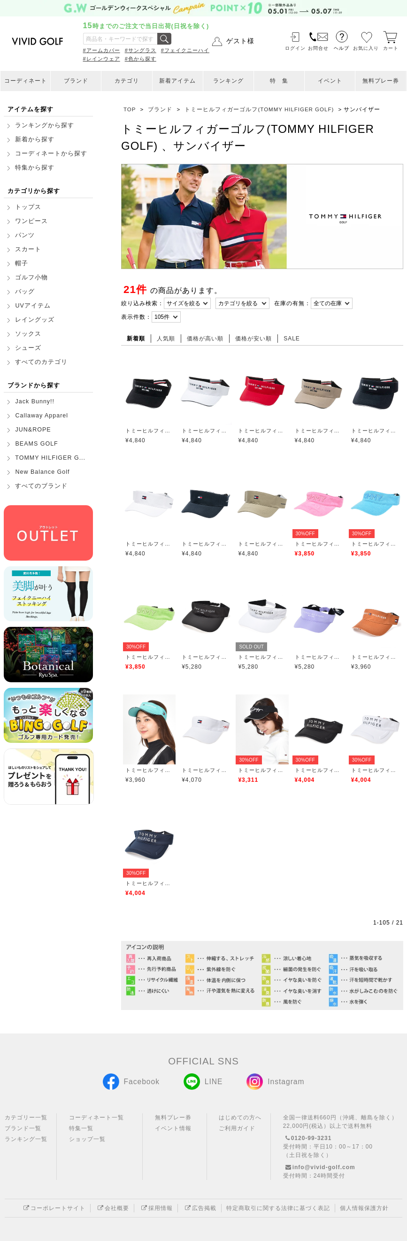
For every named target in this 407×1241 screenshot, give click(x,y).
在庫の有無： (292, 303)
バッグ (25, 291)
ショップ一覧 (87, 1139)
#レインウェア (101, 59)
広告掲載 (199, 1208)
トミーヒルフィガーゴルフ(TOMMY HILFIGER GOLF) (149, 430)
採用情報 (156, 1208)
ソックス (28, 334)
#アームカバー (101, 50)
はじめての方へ (240, 1117)
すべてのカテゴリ (41, 362)
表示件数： (136, 317)
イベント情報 (173, 1128)
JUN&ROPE (33, 429)
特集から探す (34, 167)
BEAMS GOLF (36, 443)
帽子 (21, 263)
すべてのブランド (41, 486)
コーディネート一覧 (96, 1117)
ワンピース (31, 221)
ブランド (76, 80)
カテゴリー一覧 (26, 1117)
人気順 (166, 338)
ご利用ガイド (237, 1128)
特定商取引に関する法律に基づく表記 (278, 1208)
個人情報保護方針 (364, 1208)
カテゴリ (127, 80)
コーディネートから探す (51, 153)
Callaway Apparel (41, 415)
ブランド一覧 (23, 1128)
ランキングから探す (44, 125)
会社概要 (112, 1208)
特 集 (279, 80)
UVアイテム (32, 305)
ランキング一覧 (26, 1139)
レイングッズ (34, 319)
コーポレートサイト (53, 1208)
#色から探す (140, 59)
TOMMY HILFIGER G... (50, 458)
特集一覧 (81, 1128)
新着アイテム (177, 80)
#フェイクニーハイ (185, 50)
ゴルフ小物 (31, 277)
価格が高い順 (205, 338)
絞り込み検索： (142, 303)
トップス (28, 207)
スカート (28, 249)
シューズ (28, 348)
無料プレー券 (380, 80)
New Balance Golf (42, 472)
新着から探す (34, 139)
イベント (330, 80)
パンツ (25, 235)
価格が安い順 (253, 338)
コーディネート (25, 80)
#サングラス (140, 50)
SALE (292, 338)
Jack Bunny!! (34, 401)
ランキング (228, 80)
